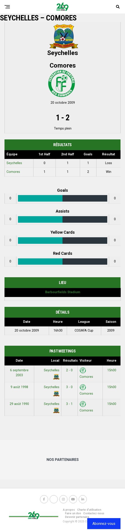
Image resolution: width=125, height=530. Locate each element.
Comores (13, 172)
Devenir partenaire (77, 517)
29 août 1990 (19, 404)
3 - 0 (69, 387)
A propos (69, 509)
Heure (111, 361)
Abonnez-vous (103, 523)
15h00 (111, 370)
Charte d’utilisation (89, 509)
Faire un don (73, 513)
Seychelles (14, 163)
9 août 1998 (19, 387)
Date (19, 361)
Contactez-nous (93, 513)
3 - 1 (69, 404)
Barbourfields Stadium (62, 292)
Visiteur (86, 361)
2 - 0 (69, 370)
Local (55, 361)
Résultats (70, 361)
